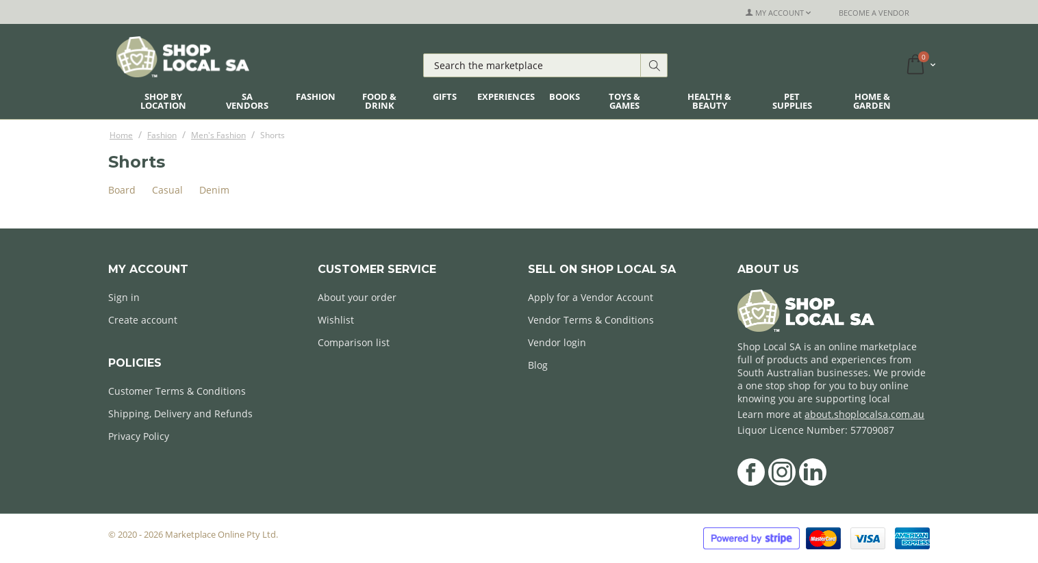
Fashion (316, 96)
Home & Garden (872, 101)
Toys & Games (624, 101)
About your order (357, 297)
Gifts (445, 96)
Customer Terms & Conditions (177, 390)
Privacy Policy (138, 436)
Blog (538, 364)
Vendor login (557, 342)
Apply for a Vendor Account (590, 297)
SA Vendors (247, 101)
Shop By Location (163, 101)
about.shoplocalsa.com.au (864, 414)
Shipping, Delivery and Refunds (180, 413)
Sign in (124, 297)
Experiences (506, 96)
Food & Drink (379, 101)
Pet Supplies (792, 101)
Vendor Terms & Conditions (591, 319)
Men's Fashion (218, 135)
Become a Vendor (874, 13)
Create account (142, 319)
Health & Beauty (709, 101)
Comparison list (354, 342)
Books (564, 96)
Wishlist (336, 319)
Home (121, 135)
